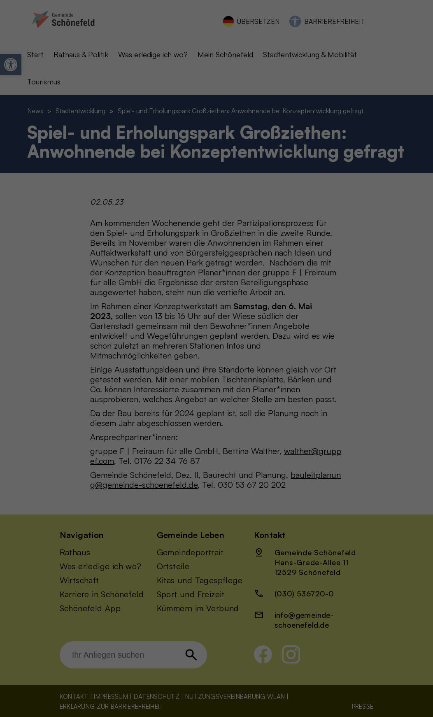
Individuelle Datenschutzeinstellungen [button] (217, 216)
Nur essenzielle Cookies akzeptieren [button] (217, 191)
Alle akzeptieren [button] (137, 167)
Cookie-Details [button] (216, 236)
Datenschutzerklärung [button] (217, 248)
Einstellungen (122, 140)
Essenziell (245, 28)
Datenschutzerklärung (94, 132)
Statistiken (247, 70)
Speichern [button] (295, 167)
